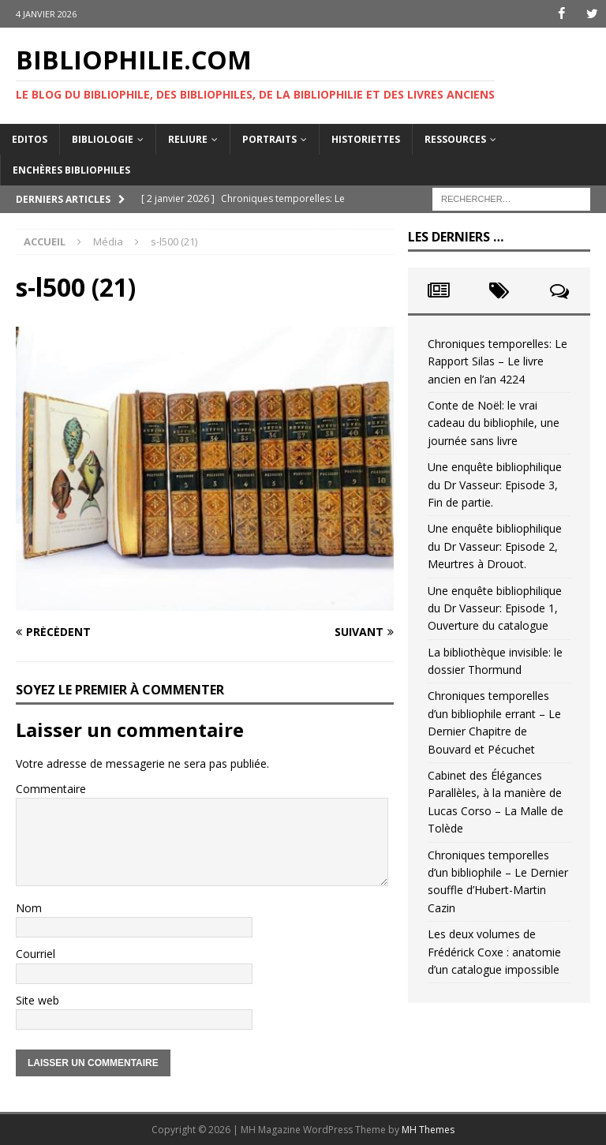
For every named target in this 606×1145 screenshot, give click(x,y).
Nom (29, 907)
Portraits (269, 138)
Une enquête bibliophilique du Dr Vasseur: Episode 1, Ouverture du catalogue (495, 607)
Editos (29, 138)
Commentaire (51, 788)
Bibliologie (102, 138)
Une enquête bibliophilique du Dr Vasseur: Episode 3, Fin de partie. (495, 484)
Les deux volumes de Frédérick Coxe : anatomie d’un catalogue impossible (494, 951)
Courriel (35, 953)
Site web (37, 999)
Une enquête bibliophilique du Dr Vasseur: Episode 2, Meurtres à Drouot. (495, 546)
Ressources (455, 138)
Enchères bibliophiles (71, 170)
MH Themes (428, 1129)
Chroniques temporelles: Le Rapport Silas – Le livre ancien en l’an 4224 (497, 361)
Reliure (188, 138)
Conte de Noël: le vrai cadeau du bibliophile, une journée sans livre (493, 423)
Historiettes (365, 138)
